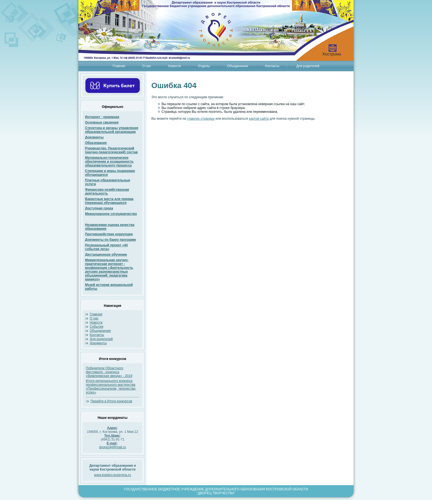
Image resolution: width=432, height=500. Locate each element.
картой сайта (259, 119)
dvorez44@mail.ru (112, 447)
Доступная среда (99, 208)
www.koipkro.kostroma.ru (112, 475)
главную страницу (201, 119)
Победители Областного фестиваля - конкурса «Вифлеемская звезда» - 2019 (109, 372)
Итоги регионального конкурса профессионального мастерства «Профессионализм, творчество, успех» (111, 386)
